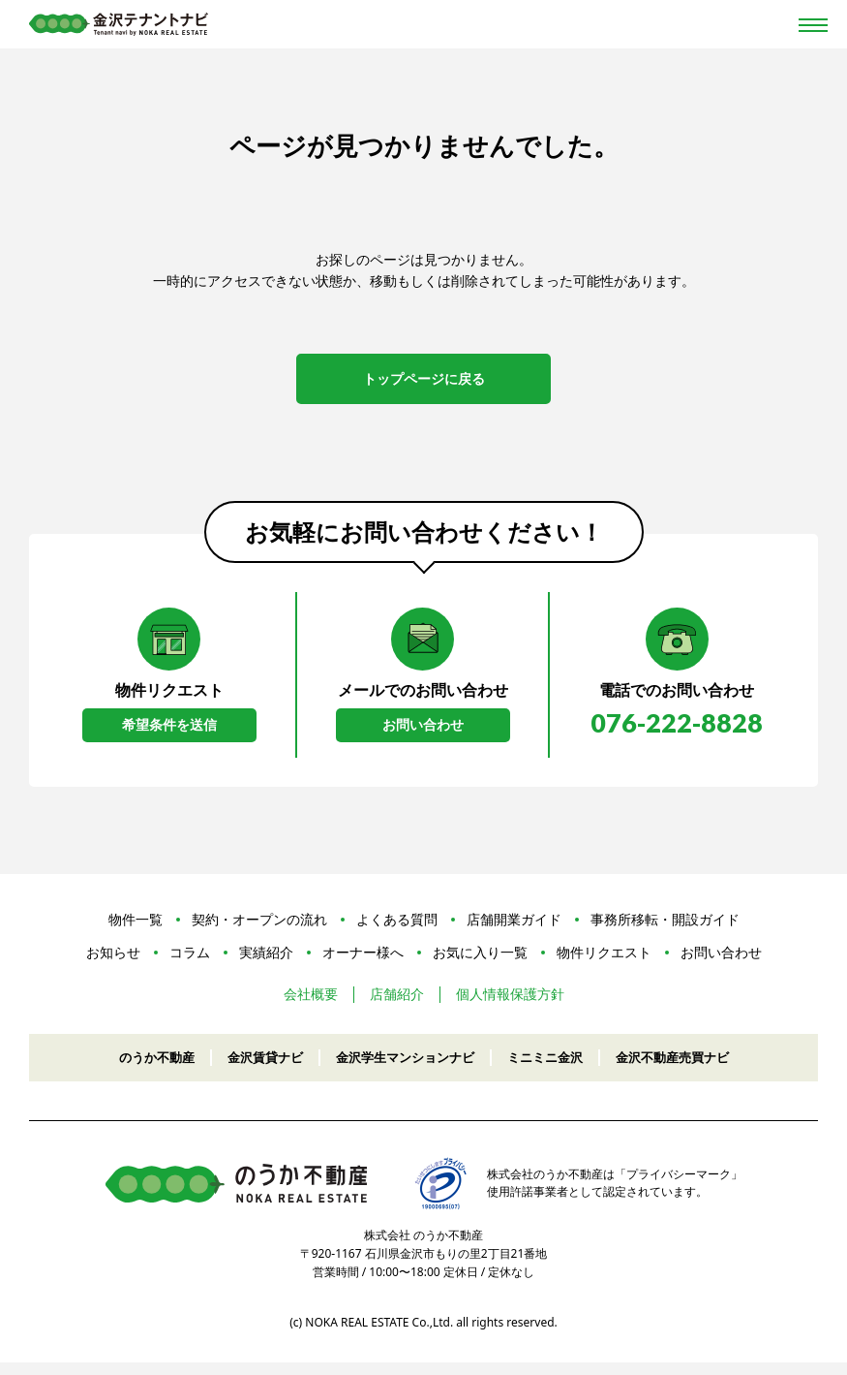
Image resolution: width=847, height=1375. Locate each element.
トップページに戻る (424, 381)
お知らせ (113, 964)
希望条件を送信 (169, 735)
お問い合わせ (423, 735)
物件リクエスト (604, 964)
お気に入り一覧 (480, 964)
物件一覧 (135, 931)
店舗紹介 (397, 1007)
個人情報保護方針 (510, 1007)
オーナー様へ (363, 964)
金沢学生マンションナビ (403, 1069)
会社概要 (311, 1007)
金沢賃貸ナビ (255, 1069)
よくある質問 (397, 931)
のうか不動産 (141, 1069)
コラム (189, 964)
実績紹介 (266, 964)
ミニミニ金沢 (551, 1069)
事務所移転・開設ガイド (665, 931)
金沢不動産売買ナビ (686, 1069)
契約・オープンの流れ (259, 931)
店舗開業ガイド (514, 931)
